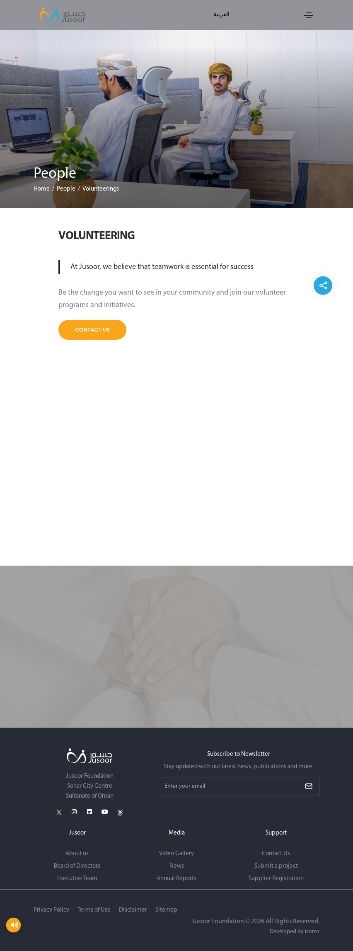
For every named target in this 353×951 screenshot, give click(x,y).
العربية (221, 15)
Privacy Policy (51, 910)
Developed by (294, 932)
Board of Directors (77, 866)
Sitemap (166, 910)
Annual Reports (176, 879)
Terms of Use (94, 910)
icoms (312, 932)
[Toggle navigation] (308, 15)
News (176, 866)
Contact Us (276, 854)
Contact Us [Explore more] (92, 330)
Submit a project (276, 866)
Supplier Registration (276, 879)
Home (42, 189)
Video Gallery (176, 854)
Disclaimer (133, 910)
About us (77, 854)
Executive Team (77, 879)
